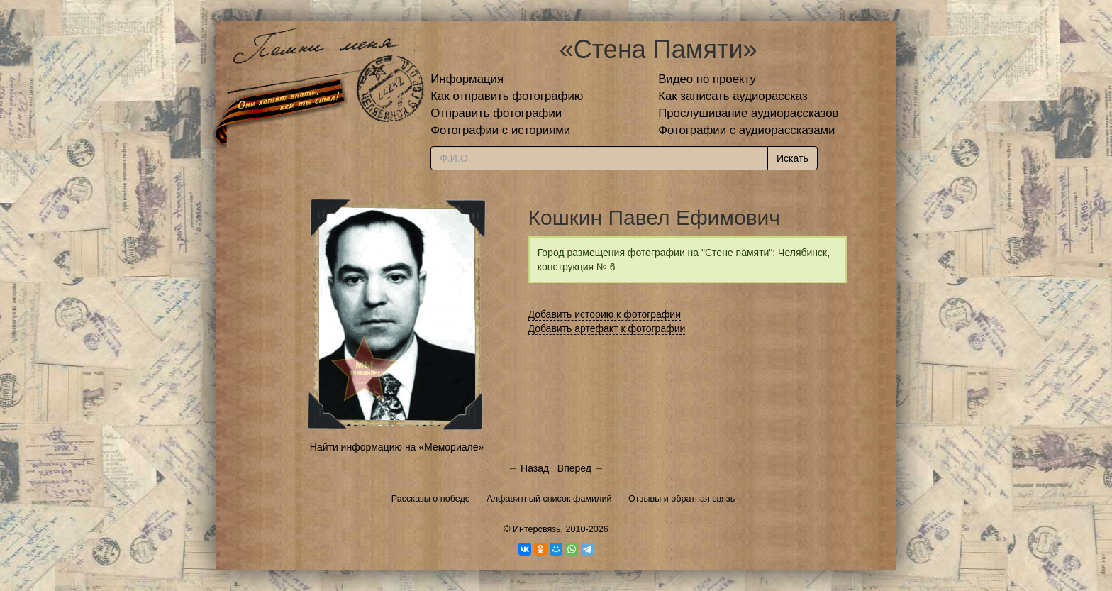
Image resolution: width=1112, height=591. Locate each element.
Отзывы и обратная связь (681, 499)
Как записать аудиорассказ (733, 96)
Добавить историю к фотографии (605, 314)
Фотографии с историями (500, 130)
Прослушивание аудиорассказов (748, 113)
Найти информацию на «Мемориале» (397, 447)
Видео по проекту (707, 79)
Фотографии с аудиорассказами (746, 130)
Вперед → (580, 468)
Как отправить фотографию (506, 96)
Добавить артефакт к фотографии (607, 328)
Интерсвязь (537, 529)
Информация (467, 79)
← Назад (528, 468)
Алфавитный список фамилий (548, 499)
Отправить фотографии (496, 113)
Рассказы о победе (430, 499)
